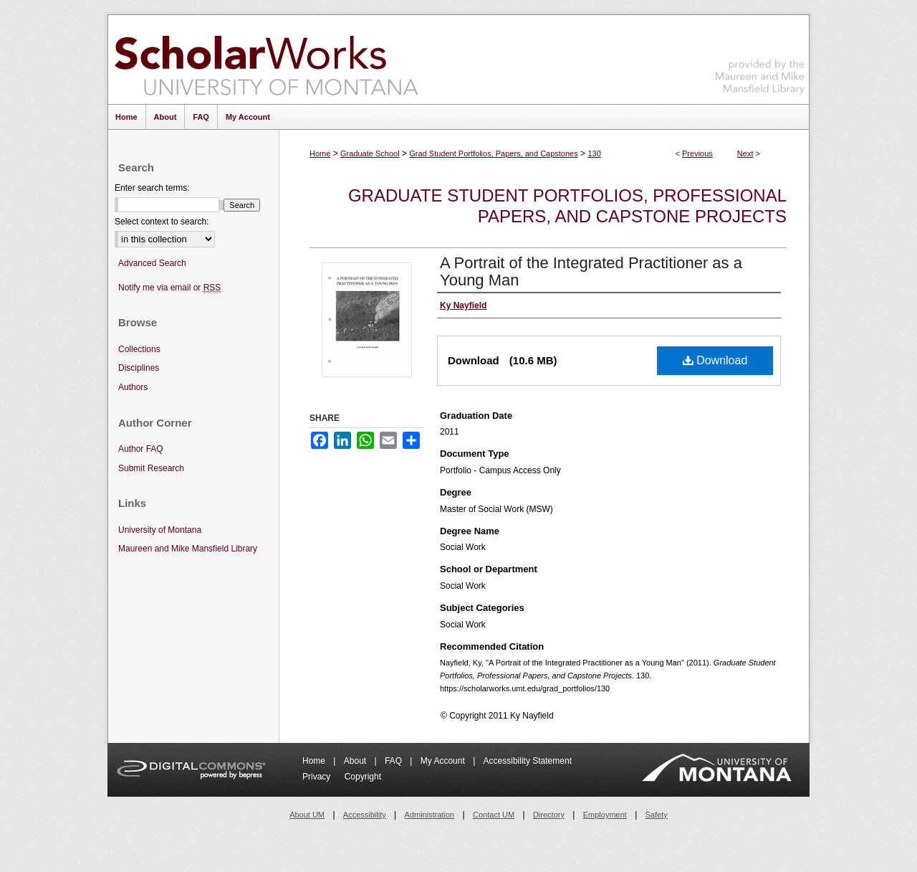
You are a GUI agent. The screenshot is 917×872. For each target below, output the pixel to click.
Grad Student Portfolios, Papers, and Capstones (493, 153)
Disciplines (138, 368)
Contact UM (493, 814)
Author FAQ (140, 449)
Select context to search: (161, 222)
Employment (605, 814)
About (356, 761)
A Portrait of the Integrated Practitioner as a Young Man (591, 271)
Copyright (363, 777)
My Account (444, 761)
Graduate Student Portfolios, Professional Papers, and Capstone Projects (567, 206)
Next (745, 153)
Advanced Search (152, 263)
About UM (307, 814)
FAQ (394, 761)
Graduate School (370, 153)
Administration (430, 814)
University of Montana (159, 530)
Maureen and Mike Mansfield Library (760, 57)
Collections (139, 349)
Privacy (317, 777)
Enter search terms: (152, 188)
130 (593, 153)
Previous (697, 153)
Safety (656, 814)
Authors (133, 387)
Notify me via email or (169, 288)
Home (319, 153)
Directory (549, 814)
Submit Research (151, 468)
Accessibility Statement (528, 761)
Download (715, 360)
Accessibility (364, 814)
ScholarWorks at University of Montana (266, 59)
